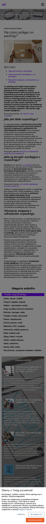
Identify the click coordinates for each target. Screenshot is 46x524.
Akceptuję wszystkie (35, 520)
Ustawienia (21, 514)
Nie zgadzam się (36, 514)
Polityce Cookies (25, 509)
